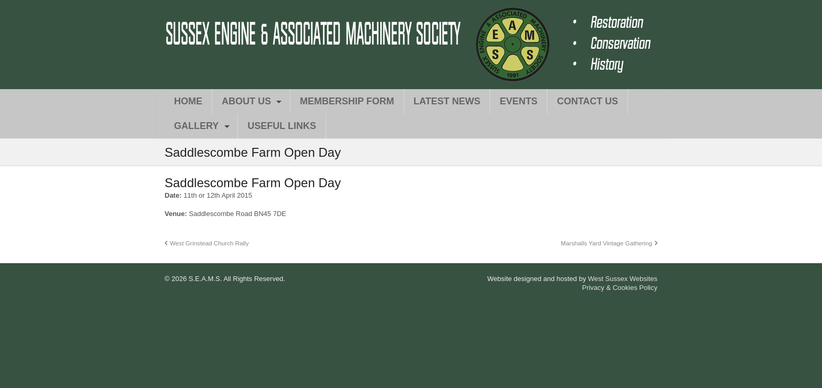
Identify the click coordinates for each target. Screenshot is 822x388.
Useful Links (281, 126)
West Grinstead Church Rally (209, 243)
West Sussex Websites (622, 279)
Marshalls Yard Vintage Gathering (606, 243)
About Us (246, 101)
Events (518, 101)
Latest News (447, 101)
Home (188, 101)
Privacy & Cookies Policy (619, 288)
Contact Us (587, 101)
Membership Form (347, 101)
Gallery (196, 126)
